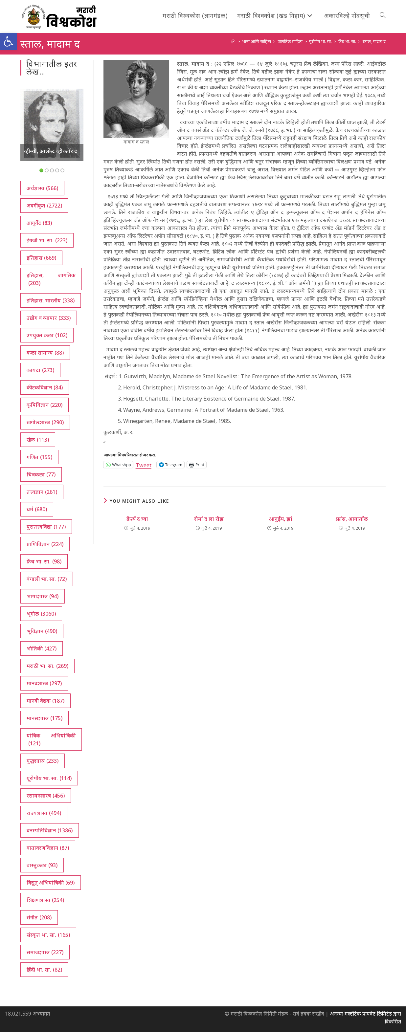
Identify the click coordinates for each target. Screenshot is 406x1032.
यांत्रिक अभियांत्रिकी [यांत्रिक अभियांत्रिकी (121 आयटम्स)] (51, 739)
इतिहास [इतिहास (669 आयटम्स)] (41, 258)
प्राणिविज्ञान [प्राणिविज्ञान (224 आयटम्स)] (45, 544)
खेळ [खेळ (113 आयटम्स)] (38, 440)
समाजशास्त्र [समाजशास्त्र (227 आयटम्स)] (45, 952)
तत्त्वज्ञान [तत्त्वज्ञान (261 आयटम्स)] (42, 492)
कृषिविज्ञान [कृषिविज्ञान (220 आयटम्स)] (44, 405)
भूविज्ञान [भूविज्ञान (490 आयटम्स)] (42, 631)
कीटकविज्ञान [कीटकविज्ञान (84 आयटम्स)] (45, 387)
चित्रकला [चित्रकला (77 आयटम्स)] (41, 474)
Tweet (143, 464)
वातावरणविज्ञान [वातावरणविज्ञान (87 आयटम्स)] (48, 848)
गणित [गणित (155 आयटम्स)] (39, 457)
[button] (8, 41)
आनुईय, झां (280, 518)
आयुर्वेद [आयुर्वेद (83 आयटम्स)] (39, 223)
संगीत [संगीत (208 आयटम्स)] (39, 917)
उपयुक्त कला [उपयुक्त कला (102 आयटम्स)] (47, 335)
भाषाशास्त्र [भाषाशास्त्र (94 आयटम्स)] (42, 596)
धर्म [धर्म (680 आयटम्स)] (37, 509)
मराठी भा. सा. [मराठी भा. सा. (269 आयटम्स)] (47, 666)
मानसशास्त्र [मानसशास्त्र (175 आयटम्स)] (44, 718)
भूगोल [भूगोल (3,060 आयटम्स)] (41, 614)
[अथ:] (233, 41)
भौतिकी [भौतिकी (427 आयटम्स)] (41, 648)
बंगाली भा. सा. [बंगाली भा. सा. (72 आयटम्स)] (47, 579)
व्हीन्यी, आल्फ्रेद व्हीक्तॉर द (50, 151)
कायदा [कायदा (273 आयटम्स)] (40, 370)
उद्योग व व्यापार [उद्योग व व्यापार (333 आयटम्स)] (49, 318)
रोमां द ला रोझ (209, 518)
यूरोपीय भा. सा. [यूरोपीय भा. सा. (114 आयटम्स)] (49, 778)
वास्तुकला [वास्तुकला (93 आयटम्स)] (42, 865)
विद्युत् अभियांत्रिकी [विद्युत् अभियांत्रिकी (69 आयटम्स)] (51, 883)
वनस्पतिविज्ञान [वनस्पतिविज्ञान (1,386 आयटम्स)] (50, 830)
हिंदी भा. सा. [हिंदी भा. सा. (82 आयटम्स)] (44, 970)
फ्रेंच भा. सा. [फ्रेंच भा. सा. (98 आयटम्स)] (44, 561)
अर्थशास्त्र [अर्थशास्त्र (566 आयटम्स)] (42, 188)
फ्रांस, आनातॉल (352, 518)
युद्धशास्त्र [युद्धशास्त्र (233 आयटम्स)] (42, 761)
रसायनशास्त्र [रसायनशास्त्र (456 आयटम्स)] (46, 796)
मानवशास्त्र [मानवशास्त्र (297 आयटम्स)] (44, 683)
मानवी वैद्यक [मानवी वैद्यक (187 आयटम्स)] (45, 701)
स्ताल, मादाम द (374, 41)
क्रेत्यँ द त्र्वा (137, 518)
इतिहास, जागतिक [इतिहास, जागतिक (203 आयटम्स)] (51, 279)
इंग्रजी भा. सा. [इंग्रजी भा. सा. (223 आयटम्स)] (47, 240)
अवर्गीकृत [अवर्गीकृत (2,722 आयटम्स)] (44, 205)
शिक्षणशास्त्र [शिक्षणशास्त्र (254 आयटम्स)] (45, 900)
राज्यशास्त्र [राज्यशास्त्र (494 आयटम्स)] (44, 813)
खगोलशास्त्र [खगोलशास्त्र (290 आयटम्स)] (45, 422)
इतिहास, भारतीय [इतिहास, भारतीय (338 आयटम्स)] (51, 300)
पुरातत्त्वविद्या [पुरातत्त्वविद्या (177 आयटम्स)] (46, 527)
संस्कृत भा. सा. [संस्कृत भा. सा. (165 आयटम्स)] (48, 935)
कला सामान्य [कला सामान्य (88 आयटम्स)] (45, 353)
